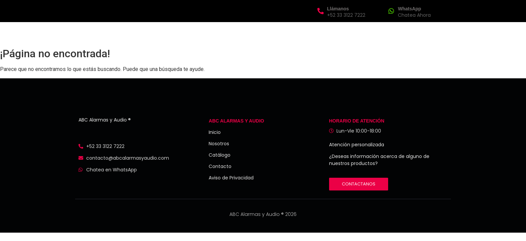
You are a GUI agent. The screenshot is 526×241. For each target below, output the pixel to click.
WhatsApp (409, 8)
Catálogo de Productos (274, 32)
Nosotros (221, 32)
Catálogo (219, 155)
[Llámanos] (320, 11)
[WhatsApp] (391, 11)
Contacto (327, 32)
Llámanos (338, 8)
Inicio (192, 32)
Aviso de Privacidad (231, 177)
